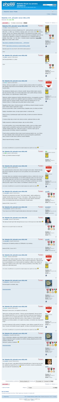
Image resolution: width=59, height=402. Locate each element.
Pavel (6, 82)
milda (10, 19)
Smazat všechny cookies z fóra (33, 396)
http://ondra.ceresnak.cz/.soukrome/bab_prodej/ (18, 45)
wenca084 (7, 193)
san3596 (6, 219)
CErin (6, 27)
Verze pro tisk (53, 11)
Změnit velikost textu (55, 11)
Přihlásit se (54, 14)
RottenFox (7, 282)
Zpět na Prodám (6, 387)
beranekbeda (7, 208)
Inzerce (11, 11)
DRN (13, 19)
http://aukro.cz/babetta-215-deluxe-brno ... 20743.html (16, 42)
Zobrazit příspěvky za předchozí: (17, 381)
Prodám (15, 11)
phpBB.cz (33, 400)
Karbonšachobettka (7, 289)
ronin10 (6, 361)
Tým (25, 396)
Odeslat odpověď (6, 23)
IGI (7, 19)
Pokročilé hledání (52, 6)
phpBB (25, 399)
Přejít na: (25, 387)
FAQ (49, 14)
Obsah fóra (6, 11)
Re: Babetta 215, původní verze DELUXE (15, 55)
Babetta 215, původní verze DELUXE (16, 18)
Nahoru (55, 52)
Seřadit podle (36, 381)
